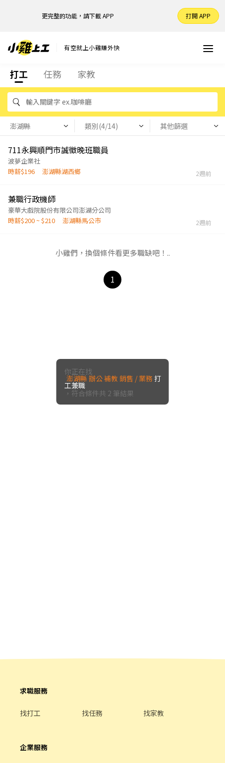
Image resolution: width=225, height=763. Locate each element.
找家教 (153, 713)
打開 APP (198, 15)
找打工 (30, 713)
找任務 (92, 713)
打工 (19, 73)
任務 (52, 73)
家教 (86, 73)
